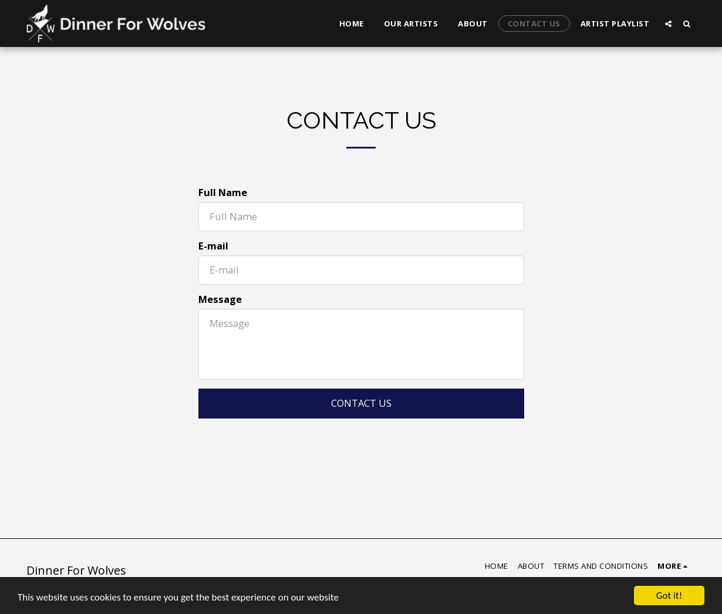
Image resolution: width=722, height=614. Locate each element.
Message (220, 299)
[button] (668, 23)
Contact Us (361, 403)
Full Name (222, 193)
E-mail (213, 246)
